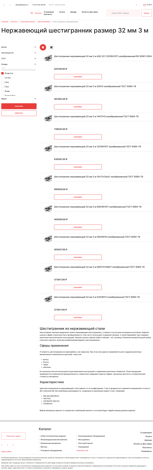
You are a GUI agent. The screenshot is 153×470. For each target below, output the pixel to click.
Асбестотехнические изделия (53, 436)
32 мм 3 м (7, 73)
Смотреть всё (82, 450)
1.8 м (5, 82)
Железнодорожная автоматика (54, 440)
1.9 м (5, 87)
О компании (49, 12)
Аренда (73, 12)
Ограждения (83, 447)
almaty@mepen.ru (22, 5)
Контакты (48, 14)
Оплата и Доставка (90, 12)
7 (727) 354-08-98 (38, 5)
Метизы (44, 447)
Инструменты (84, 440)
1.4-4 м (5, 78)
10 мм (5, 91)
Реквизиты (146, 451)
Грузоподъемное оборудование (91, 436)
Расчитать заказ (13, 436)
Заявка (146, 13)
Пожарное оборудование (51, 450)
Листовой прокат (85, 443)
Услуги (62, 12)
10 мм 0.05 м (8, 95)
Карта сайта (6, 451)
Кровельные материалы (51, 443)
